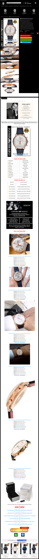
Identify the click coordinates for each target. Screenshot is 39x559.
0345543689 (29, 3)
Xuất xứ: (21, 30)
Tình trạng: (21, 31)
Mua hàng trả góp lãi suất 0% (25, 38)
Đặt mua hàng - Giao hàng (25, 35)
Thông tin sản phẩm (4, 98)
